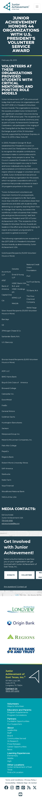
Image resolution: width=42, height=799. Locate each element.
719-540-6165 (7, 521)
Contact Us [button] (11, 689)
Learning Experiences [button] (18, 753)
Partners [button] (11, 719)
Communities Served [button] (16, 738)
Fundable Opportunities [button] (18, 721)
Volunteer (26, 575)
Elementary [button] (12, 756)
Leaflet (17, 595)
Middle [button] (10, 758)
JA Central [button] (33, 783)
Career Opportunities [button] (16, 747)
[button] (6, 787)
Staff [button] (9, 733)
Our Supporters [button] (14, 724)
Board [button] (10, 736)
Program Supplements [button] (17, 712)
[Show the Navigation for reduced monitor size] (37, 7)
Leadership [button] (12, 730)
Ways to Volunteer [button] (15, 706)
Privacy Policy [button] (30, 780)
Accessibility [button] (10, 783)
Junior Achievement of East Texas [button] (19, 768)
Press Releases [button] (13, 744)
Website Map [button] (22, 783)
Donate (11, 575)
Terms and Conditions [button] (14, 780)
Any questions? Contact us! (15, 587)
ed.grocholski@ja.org (10, 523)
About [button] (10, 728)
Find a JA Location (15, 772)
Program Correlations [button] (17, 715)
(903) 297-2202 (12, 691)
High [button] (9, 761)
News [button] (9, 749)
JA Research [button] (12, 741)
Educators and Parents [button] (19, 710)
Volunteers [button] (13, 704)
